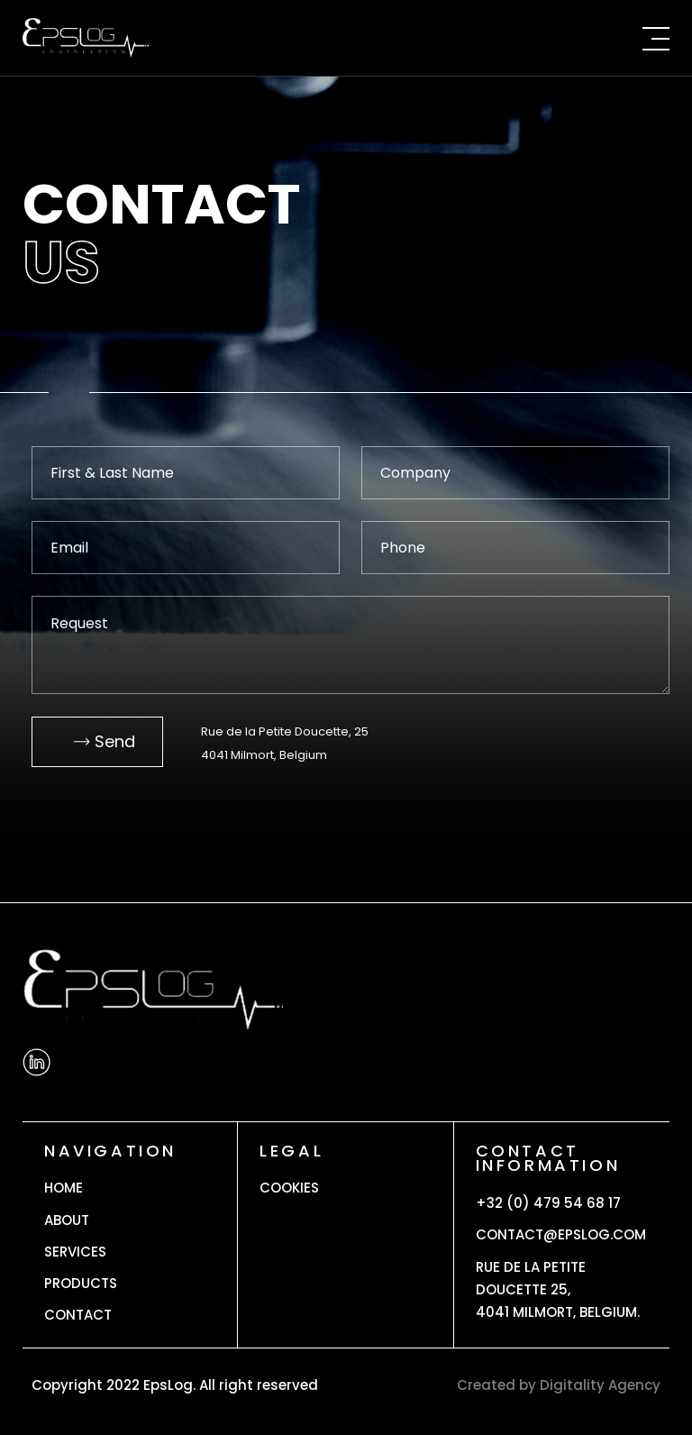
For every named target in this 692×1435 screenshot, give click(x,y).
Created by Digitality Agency (558, 1385)
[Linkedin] (36, 1062)
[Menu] (651, 37)
